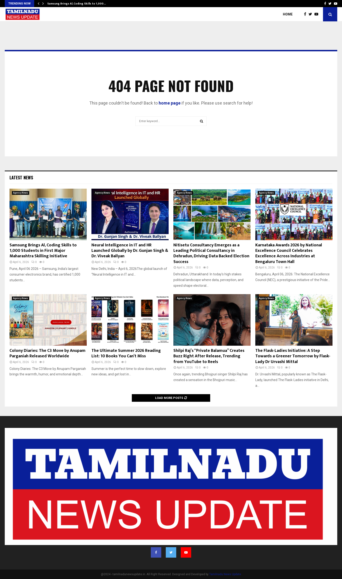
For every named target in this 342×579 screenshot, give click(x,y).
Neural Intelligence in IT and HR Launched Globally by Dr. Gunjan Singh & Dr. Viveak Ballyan (129, 251)
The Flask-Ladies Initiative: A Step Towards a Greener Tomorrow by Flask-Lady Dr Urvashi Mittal (292, 356)
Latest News (21, 177)
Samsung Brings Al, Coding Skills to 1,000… (76, 3)
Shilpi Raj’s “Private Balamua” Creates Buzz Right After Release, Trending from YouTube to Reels (208, 356)
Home (288, 14)
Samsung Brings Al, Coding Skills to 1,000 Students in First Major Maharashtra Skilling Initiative (43, 251)
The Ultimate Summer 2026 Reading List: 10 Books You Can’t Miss (126, 353)
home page (169, 102)
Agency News (20, 192)
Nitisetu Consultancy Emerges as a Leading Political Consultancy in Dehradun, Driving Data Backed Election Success (211, 253)
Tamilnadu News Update (225, 574)
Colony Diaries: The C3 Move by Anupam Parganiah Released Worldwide (48, 353)
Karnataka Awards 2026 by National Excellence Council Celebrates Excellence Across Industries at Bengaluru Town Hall (288, 253)
